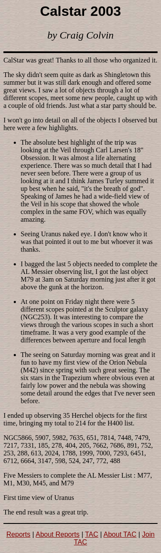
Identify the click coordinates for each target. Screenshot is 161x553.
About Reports (57, 534)
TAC (91, 534)
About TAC (120, 534)
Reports (18, 534)
